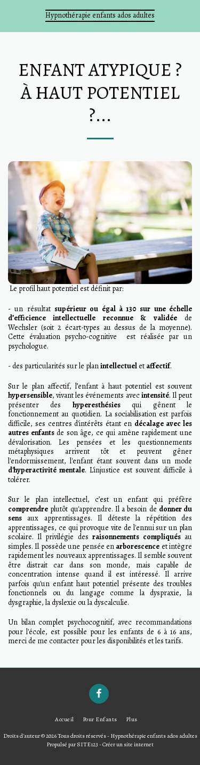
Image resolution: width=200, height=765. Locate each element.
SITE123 (87, 744)
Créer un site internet (128, 744)
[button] (12, 15)
